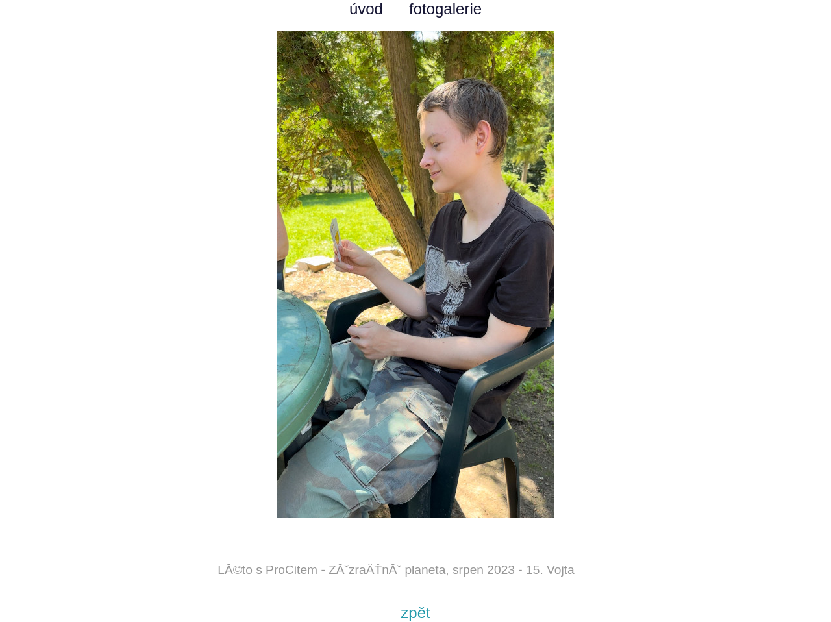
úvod (366, 9)
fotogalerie (445, 9)
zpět (415, 612)
